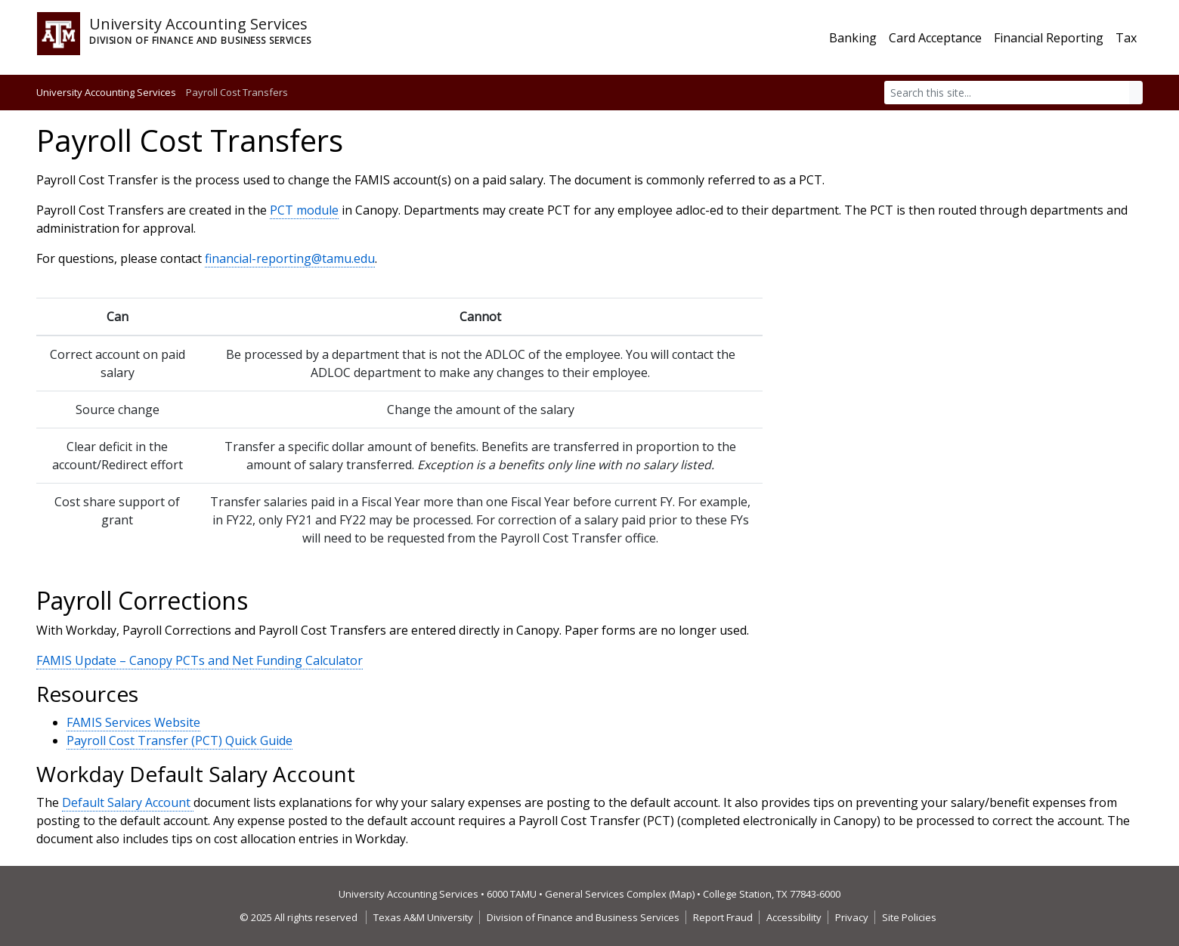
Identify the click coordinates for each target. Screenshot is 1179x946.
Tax (1126, 37)
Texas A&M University (423, 917)
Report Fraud (723, 917)
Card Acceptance (935, 37)
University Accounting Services (106, 92)
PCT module (304, 210)
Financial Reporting (1048, 37)
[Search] (1007, 92)
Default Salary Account (127, 802)
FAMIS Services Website (133, 722)
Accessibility (794, 917)
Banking (853, 37)
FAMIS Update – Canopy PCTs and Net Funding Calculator (199, 660)
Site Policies (909, 917)
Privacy (851, 917)
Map (682, 894)
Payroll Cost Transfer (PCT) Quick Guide (179, 740)
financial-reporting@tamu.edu (290, 258)
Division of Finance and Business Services (583, 917)
